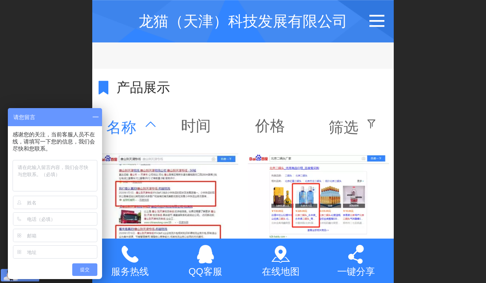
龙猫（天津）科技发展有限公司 (243, 21)
